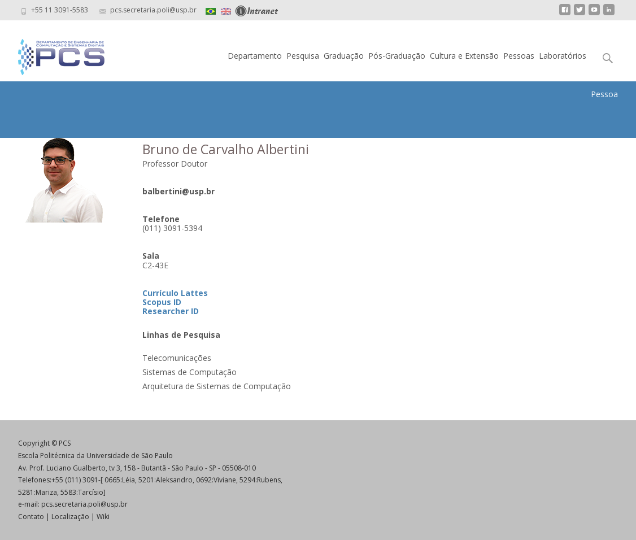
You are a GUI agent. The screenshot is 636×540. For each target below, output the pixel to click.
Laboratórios (562, 55)
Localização (70, 516)
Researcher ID (170, 311)
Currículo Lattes (175, 293)
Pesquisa (302, 55)
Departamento (255, 55)
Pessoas (518, 55)
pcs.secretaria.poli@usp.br (84, 504)
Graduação (344, 55)
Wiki (103, 516)
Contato (31, 516)
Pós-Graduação (396, 55)
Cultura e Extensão (464, 55)
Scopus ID (161, 302)
